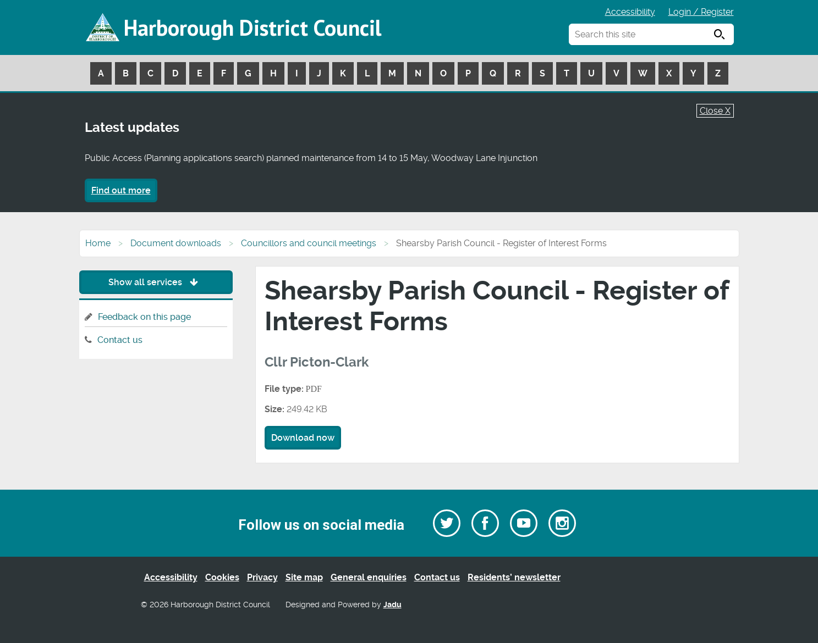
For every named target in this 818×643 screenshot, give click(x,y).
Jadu (392, 604)
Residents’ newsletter (514, 577)
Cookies (222, 577)
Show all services (156, 282)
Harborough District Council (252, 27)
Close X (715, 111)
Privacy (262, 577)
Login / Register (701, 12)
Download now (302, 438)
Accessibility (630, 12)
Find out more (121, 190)
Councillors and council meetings (308, 243)
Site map (304, 577)
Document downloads (175, 243)
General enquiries (369, 577)
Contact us (119, 340)
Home (98, 243)
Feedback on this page (144, 317)
